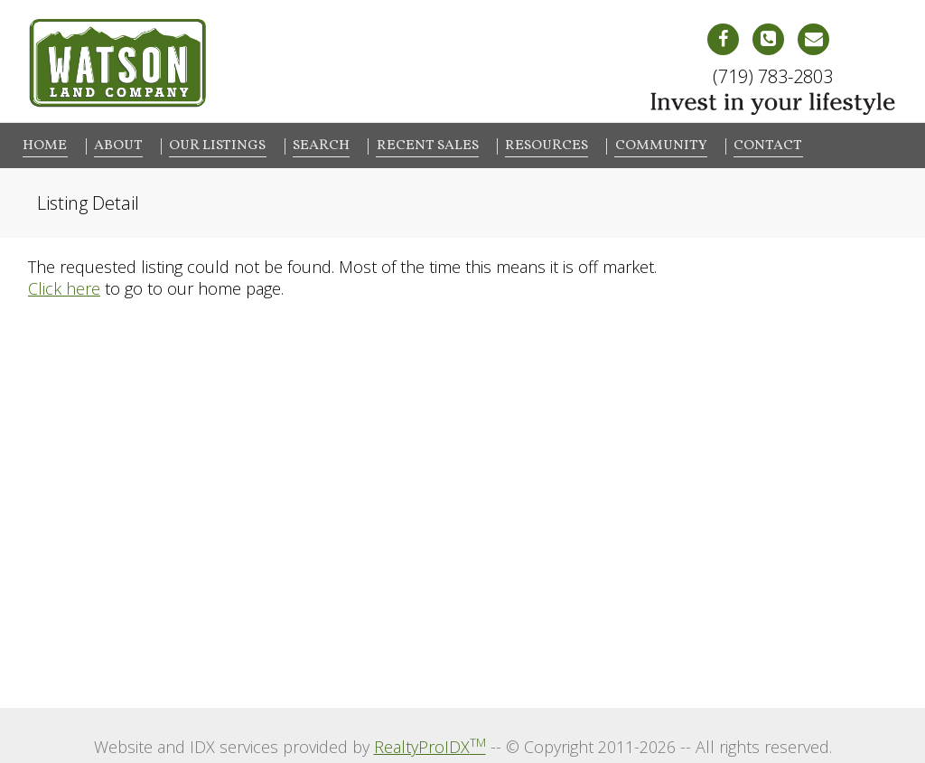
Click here (64, 285)
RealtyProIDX (430, 743)
